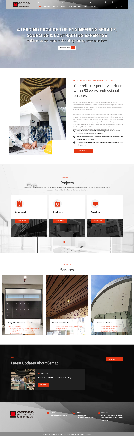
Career (86, 7)
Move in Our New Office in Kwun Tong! (55, 377)
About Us (47, 7)
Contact (93, 7)
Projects (63, 7)
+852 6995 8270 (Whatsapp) (85, 417)
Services (55, 7)
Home (39, 7)
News (79, 7)
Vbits (88, 434)
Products (72, 7)
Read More (22, 220)
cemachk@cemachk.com (59, 415)
